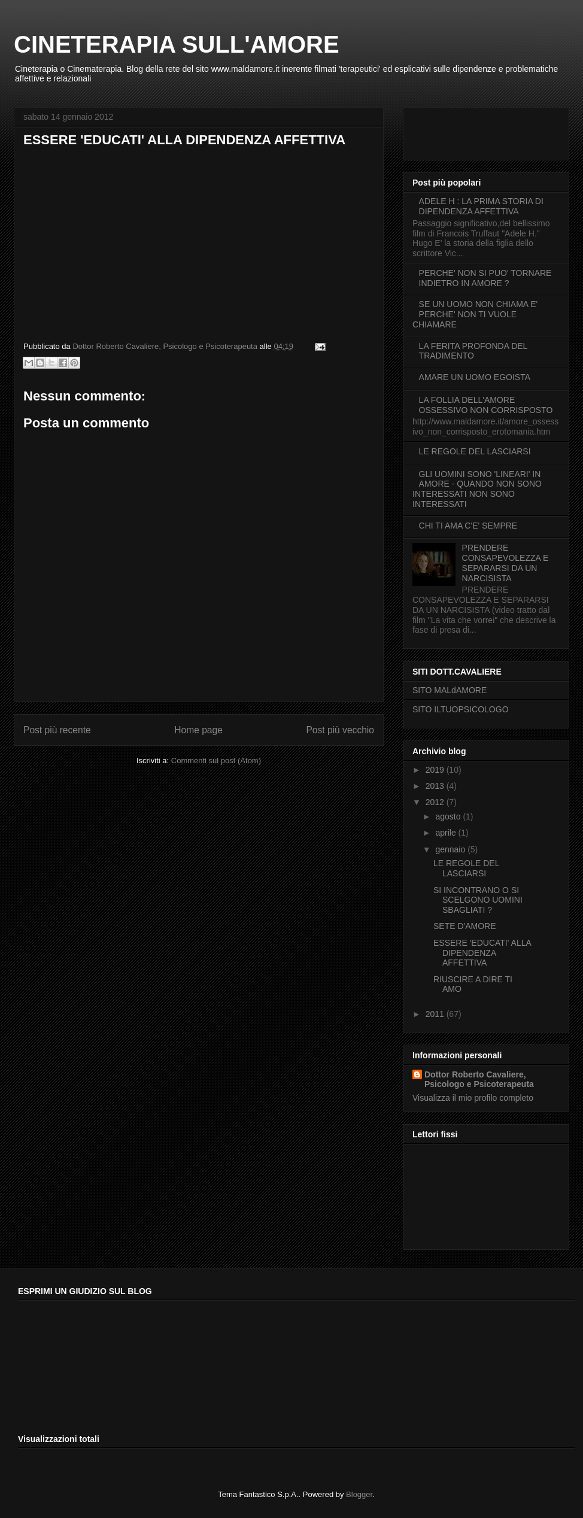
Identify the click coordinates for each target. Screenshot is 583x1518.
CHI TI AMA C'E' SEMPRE (468, 525)
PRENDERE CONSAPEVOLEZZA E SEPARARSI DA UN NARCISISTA (505, 562)
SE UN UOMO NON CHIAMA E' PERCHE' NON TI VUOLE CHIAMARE (475, 314)
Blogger (359, 1494)
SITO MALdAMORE (449, 690)
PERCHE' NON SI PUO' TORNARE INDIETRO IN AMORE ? (485, 278)
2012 (436, 802)
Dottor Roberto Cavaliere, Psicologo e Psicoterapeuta (479, 1079)
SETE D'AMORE (464, 926)
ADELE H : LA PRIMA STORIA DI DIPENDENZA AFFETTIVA (481, 206)
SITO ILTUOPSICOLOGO (460, 709)
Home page (198, 730)
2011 (436, 1014)
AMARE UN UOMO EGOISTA (474, 377)
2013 (436, 786)
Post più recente (57, 730)
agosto (449, 816)
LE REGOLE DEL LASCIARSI (475, 451)
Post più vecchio (340, 730)
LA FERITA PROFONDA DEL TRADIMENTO (473, 351)
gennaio (451, 849)
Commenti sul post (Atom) (216, 760)
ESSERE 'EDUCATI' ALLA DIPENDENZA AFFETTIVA (482, 953)
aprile (446, 832)
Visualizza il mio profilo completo (472, 1098)
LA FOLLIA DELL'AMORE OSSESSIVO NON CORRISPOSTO (486, 405)
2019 (436, 770)
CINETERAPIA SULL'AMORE (176, 44)
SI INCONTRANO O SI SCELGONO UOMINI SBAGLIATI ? (478, 900)
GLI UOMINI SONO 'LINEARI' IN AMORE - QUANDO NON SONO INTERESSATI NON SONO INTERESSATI (477, 489)
